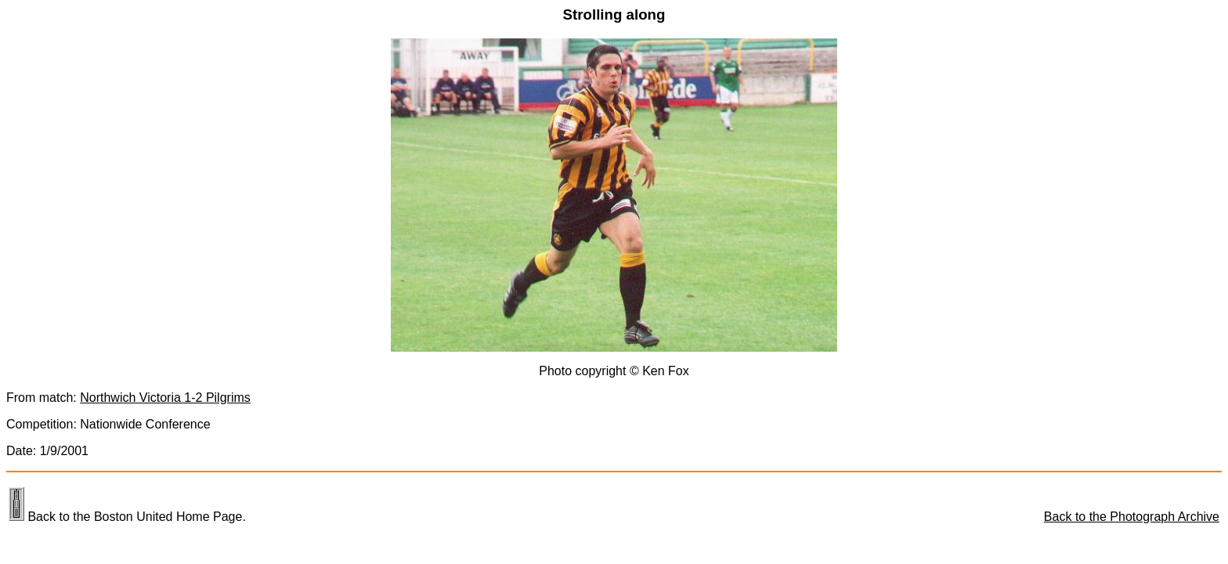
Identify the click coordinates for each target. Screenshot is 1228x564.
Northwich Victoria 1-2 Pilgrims (165, 397)
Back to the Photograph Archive (1131, 516)
